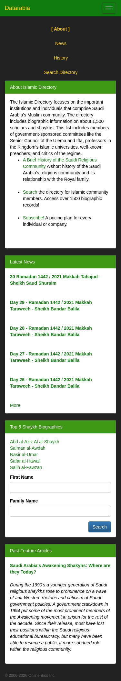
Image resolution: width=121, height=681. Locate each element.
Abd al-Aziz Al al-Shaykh (34, 441)
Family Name (24, 500)
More (15, 405)
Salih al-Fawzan (26, 467)
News (60, 43)
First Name (21, 477)
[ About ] (60, 29)
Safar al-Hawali (25, 461)
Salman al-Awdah (27, 448)
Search (30, 192)
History (61, 57)
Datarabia (17, 8)
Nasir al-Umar (24, 454)
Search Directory (60, 72)
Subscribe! (33, 217)
